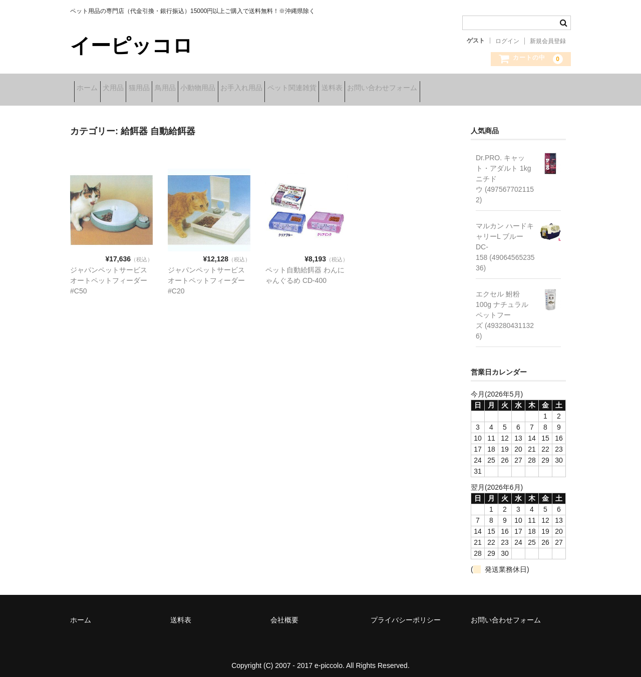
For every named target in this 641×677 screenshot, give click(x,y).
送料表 (445, 89)
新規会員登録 (548, 41)
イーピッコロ (131, 46)
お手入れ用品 (323, 89)
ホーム (91, 89)
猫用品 (174, 89)
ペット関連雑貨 (389, 89)
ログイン (507, 41)
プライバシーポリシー (406, 613)
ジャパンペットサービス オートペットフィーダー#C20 (206, 273)
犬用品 (132, 89)
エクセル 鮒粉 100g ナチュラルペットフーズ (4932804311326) (505, 308)
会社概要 (284, 613)
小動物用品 (264, 89)
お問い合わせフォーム (511, 89)
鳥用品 (215, 89)
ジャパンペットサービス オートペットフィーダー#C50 (108, 273)
